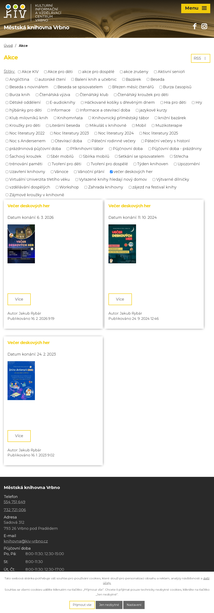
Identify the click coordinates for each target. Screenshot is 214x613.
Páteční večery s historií (167, 141)
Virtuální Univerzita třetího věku (39, 179)
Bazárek (133, 79)
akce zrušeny (136, 71)
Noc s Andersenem (27, 141)
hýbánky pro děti (25, 110)
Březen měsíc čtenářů (133, 87)
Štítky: (9, 71)
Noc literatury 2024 (116, 133)
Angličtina (19, 79)
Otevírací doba (68, 141)
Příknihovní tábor (86, 148)
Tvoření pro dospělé (109, 164)
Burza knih (19, 94)
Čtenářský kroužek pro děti (142, 94)
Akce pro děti (60, 71)
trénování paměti (25, 164)
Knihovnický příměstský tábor (120, 117)
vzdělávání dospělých (29, 187)
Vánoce (61, 171)
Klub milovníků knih (28, 117)
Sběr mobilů (62, 156)
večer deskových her (133, 171)
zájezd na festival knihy (154, 187)
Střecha (181, 156)
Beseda (157, 79)
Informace (60, 110)
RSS (201, 58)
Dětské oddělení (25, 102)
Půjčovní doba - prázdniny (177, 148)
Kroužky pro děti (24, 125)
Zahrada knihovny (105, 187)
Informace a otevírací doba (105, 110)
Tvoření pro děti (66, 164)
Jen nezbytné (109, 605)
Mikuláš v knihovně (107, 125)
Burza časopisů (177, 87)
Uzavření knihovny (27, 171)
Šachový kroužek (25, 156)
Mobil (141, 125)
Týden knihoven (152, 164)
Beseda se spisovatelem (80, 87)
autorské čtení (52, 79)
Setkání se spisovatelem (141, 156)
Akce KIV (30, 71)
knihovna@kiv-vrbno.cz (26, 541)
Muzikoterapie (168, 125)
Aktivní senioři (171, 71)
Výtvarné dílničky (172, 179)
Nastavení (134, 605)
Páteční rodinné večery (114, 141)
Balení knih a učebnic (96, 79)
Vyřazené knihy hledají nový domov (113, 179)
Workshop (69, 187)
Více (19, 299)
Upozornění (189, 164)
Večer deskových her (29, 205)
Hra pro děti (175, 102)
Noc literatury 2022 (27, 133)
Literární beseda (65, 125)
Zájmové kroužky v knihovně (36, 194)
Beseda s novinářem (28, 87)
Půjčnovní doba (128, 148)
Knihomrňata (70, 117)
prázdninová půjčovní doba (35, 148)
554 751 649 (14, 502)
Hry (199, 102)
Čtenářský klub (94, 94)
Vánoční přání (91, 171)
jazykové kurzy (153, 110)
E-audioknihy (62, 102)
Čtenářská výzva (54, 94)
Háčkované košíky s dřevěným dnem (120, 102)
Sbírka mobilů (96, 156)
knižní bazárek (172, 117)
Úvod (8, 46)
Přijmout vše (82, 605)
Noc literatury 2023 (71, 133)
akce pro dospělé (98, 71)
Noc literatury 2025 (160, 133)
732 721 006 (15, 510)
